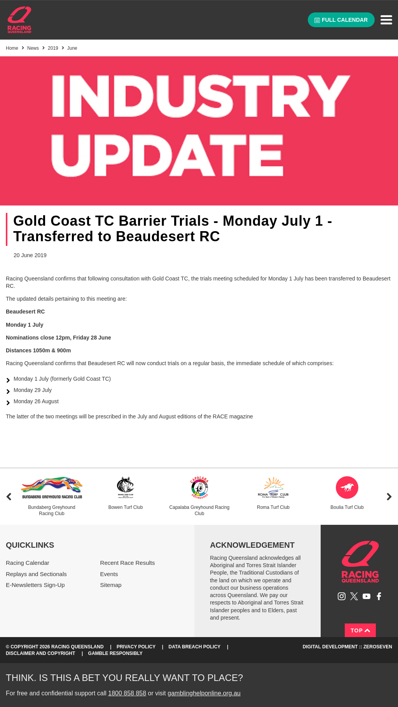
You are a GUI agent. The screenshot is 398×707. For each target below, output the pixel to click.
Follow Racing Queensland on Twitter (354, 596)
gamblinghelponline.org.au (204, 693)
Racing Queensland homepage (360, 561)
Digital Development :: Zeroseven (347, 647)
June (72, 48)
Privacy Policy (136, 647)
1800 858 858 (127, 693)
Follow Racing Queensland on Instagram (342, 596)
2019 (53, 48)
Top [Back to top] (360, 630)
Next (389, 496)
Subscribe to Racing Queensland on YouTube (366, 596)
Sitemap (111, 585)
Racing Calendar (27, 562)
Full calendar (341, 20)
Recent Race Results (127, 562)
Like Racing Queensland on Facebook (379, 596)
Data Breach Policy (195, 647)
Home (19, 19)
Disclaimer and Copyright (40, 653)
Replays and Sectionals (36, 574)
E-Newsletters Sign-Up (35, 585)
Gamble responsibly (115, 653)
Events (109, 574)
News (33, 48)
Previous (8, 496)
